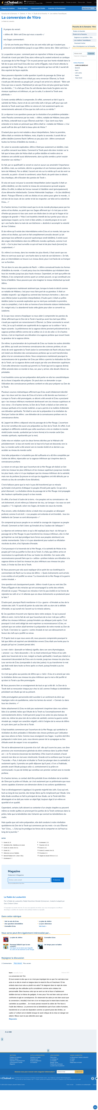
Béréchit (77, 68)
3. (2, 847)
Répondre (13, 1019)
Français (89, 2)
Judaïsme (61, 1079)
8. (37, 842)
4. (2, 850)
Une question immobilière (14, 924)
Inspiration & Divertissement (56, 8)
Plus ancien (27, 963)
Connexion (49, 2)
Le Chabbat (53, 1060)
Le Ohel (72, 1060)
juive (74, 1079)
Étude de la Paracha (40, 14)
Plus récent (18, 963)
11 (39, 517)
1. (2, 842)
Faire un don (81, 2)
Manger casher (54, 1062)
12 (18, 703)
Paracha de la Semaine (9, 14)
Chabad (33, 1077)
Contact (95, 1084)
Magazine (12, 1064)
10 (11, 505)
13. (38, 855)
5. (2, 853)
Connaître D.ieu (10, 926)
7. (2, 858)
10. (38, 847)
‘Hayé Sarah (78, 78)
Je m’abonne (33, 1062)
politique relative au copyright (36, 910)
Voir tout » (42, 926)
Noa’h (76, 70)
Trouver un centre (71, 2)
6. (2, 855)
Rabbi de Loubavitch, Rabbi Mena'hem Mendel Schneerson (28, 901)
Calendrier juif (34, 1059)
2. (2, 845)
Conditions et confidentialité (83, 1084)
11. (38, 850)
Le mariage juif (54, 1059)
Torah (55, 1079)
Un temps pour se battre (53, 944)
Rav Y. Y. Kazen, (36, 1079)
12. (38, 853)
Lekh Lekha (78, 73)
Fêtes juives (53, 1057)
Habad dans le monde (76, 1062)
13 (18, 831)
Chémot (22, 14)
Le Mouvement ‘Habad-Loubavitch (79, 1057)
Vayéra (77, 75)
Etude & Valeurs (23, 8)
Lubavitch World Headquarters (63, 1077)
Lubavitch (37, 1077)
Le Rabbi (72, 1059)
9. (37, 845)
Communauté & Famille (38, 8)
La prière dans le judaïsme (57, 1065)
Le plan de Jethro (45, 921)
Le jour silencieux (45, 924)
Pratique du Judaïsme (8, 8)
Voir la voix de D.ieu (12, 921)
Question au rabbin (59, 2)
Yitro (29, 14)
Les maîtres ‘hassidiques (58, 14)
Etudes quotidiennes (35, 1060)
